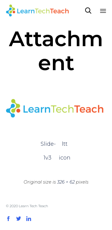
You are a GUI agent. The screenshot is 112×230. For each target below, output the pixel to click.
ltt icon (64, 146)
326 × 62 (66, 182)
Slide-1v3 (47, 146)
